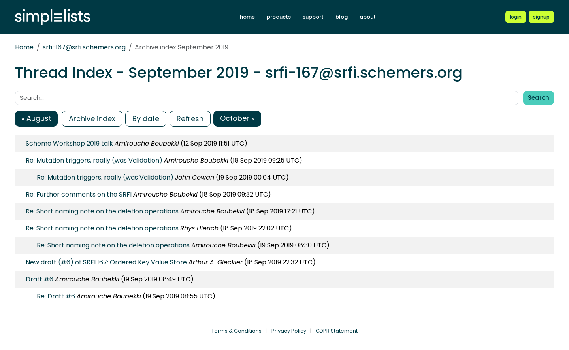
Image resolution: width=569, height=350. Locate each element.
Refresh (190, 119)
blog (341, 17)
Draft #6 (39, 279)
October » (237, 118)
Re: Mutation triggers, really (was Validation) (94, 160)
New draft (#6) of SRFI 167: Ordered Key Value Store (106, 262)
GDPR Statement (337, 331)
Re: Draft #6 (56, 296)
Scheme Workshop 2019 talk (69, 143)
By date (145, 119)
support (313, 17)
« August (36, 118)
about (368, 17)
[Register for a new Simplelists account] (541, 17)
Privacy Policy (288, 331)
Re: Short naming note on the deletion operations (102, 211)
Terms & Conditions (236, 331)
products (279, 17)
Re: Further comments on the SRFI (79, 194)
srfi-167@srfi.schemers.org (84, 47)
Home (24, 47)
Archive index (92, 119)
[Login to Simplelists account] (515, 17)
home (247, 17)
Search (538, 98)
